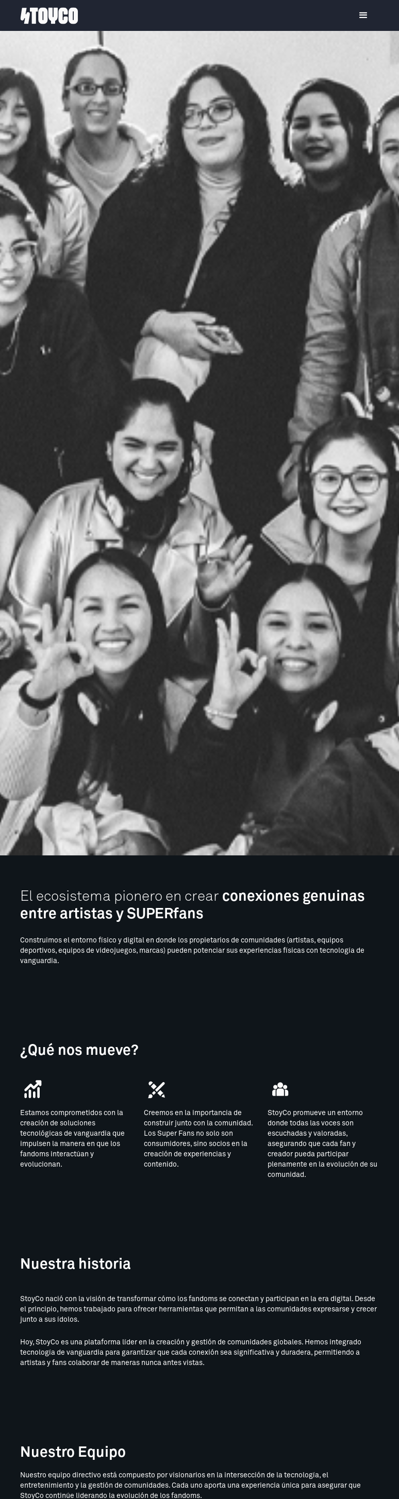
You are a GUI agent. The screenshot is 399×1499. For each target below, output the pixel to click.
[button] (363, 15)
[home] (49, 15)
